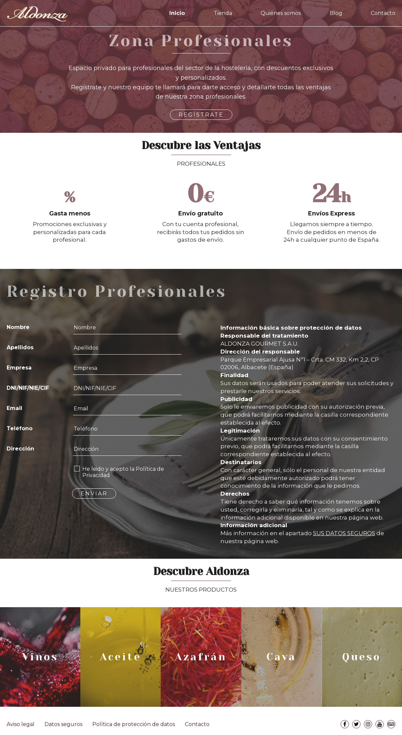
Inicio (177, 13)
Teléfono (20, 428)
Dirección (20, 449)
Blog (336, 13)
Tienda (223, 13)
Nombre (18, 327)
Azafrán (201, 657)
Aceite (120, 657)
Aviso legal (21, 724)
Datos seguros (63, 724)
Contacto (383, 13)
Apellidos (20, 347)
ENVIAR (94, 493)
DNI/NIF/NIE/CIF (28, 388)
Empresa (19, 368)
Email (14, 408)
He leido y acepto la (123, 472)
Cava (281, 657)
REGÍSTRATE (201, 115)
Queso (361, 657)
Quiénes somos (281, 13)
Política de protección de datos (133, 724)
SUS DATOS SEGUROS (344, 533)
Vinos (40, 657)
